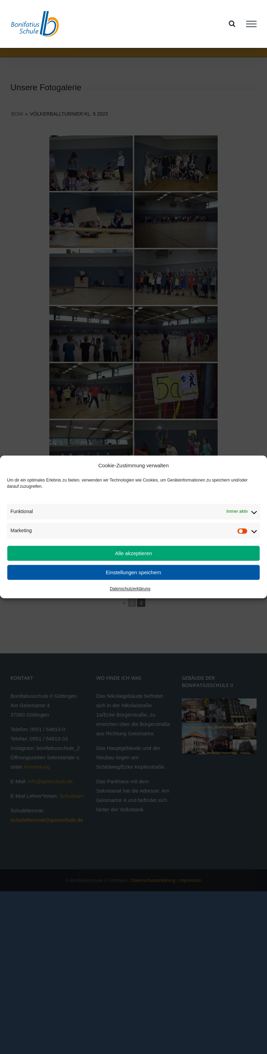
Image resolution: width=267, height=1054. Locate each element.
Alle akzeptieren (133, 553)
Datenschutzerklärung (130, 589)
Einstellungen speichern (133, 572)
